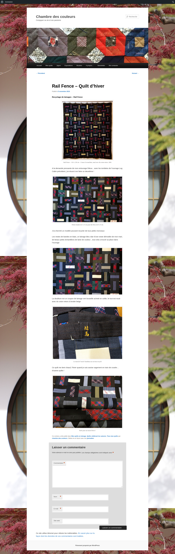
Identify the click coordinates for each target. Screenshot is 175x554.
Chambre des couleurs (55, 17)
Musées (79, 65)
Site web (57, 521)
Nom (57, 497)
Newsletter (101, 65)
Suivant (135, 73)
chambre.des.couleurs (59, 438)
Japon (59, 65)
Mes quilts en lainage (78, 436)
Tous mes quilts (112, 436)
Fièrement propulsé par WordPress (87, 545)
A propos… (90, 65)
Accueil (39, 65)
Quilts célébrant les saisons (96, 436)
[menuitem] (2, 2)
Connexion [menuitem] (9, 2)
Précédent (40, 73)
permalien (90, 438)
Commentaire (59, 463)
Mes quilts (49, 65)
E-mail (57, 509)
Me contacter (113, 65)
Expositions (69, 65)
